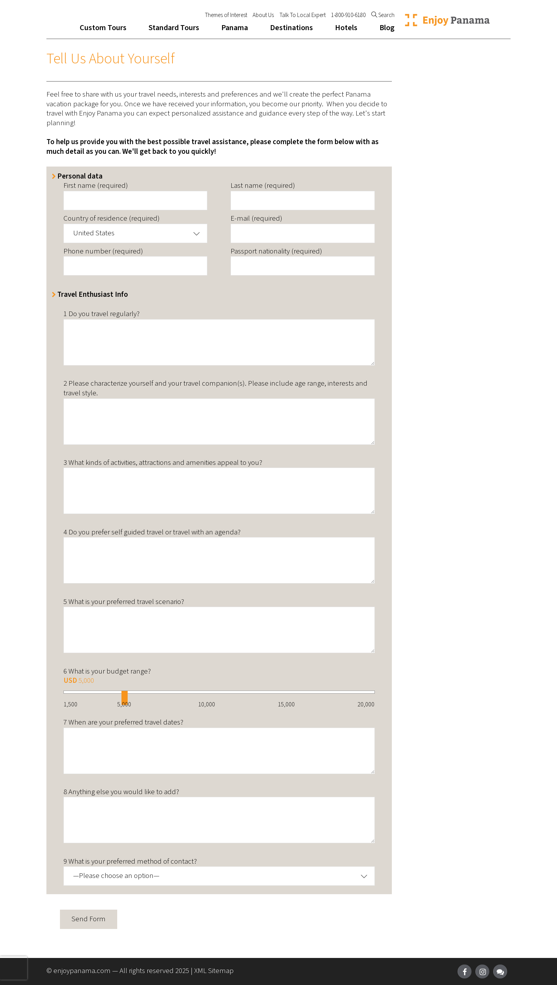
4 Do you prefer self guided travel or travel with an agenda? (152, 533)
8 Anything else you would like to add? (121, 792)
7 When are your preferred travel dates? (123, 723)
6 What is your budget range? (107, 672)
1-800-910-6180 (348, 15)
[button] (135, 233)
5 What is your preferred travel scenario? (123, 602)
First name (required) (95, 186)
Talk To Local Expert (303, 15)
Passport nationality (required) (276, 252)
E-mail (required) (256, 219)
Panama (234, 28)
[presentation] (13, 968)
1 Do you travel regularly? (101, 314)
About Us (263, 15)
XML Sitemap (214, 971)
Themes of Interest (226, 15)
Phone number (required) (103, 252)
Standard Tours (174, 28)
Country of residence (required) (111, 219)
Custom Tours (103, 28)
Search (383, 15)
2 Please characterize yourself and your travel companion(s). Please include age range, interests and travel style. (215, 388)
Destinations (291, 28)
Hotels (346, 28)
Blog (387, 28)
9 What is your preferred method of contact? (130, 862)
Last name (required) (263, 186)
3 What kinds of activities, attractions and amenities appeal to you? (162, 463)
